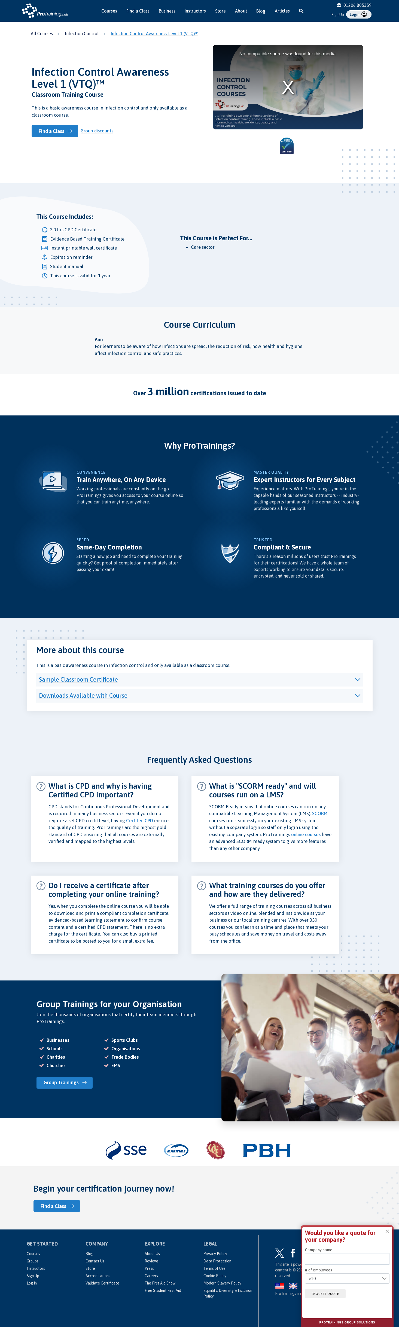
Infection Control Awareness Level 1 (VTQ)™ (154, 33)
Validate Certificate (102, 1282)
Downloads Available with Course (83, 695)
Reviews (152, 1260)
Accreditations (98, 1275)
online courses (306, 834)
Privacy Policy (215, 1253)
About (241, 10)
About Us (152, 1253)
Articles (282, 10)
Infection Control (82, 33)
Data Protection (217, 1260)
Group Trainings (62, 1082)
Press (149, 1268)
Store (220, 10)
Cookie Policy (214, 1275)
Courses (109, 10)
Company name (318, 1250)
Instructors (195, 10)
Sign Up (337, 15)
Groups (32, 1260)
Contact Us (95, 1260)
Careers (151, 1275)
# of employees (318, 1270)
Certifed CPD (139, 820)
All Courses (42, 33)
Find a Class (138, 10)
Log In (32, 1282)
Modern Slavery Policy (222, 1282)
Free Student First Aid (163, 1290)
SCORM (320, 813)
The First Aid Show (160, 1282)
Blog (261, 10)
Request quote (327, 1293)
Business (167, 10)
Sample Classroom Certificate (78, 679)
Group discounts (98, 130)
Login (358, 14)
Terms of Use (214, 1268)
